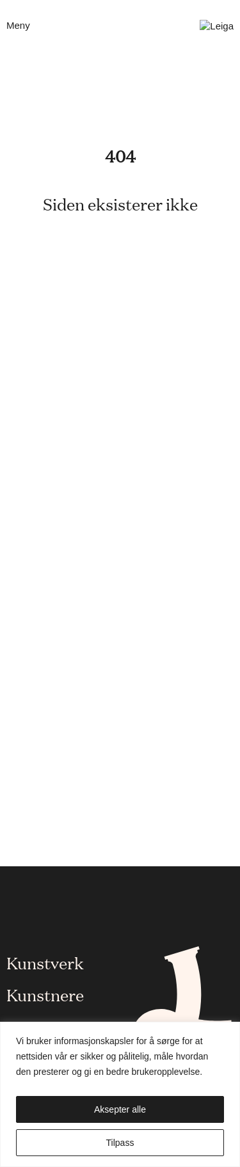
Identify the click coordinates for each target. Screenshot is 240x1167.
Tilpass (120, 1143)
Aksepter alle (120, 1109)
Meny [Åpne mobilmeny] (18, 25)
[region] (120, 1094)
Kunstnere (45, 994)
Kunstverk (45, 962)
